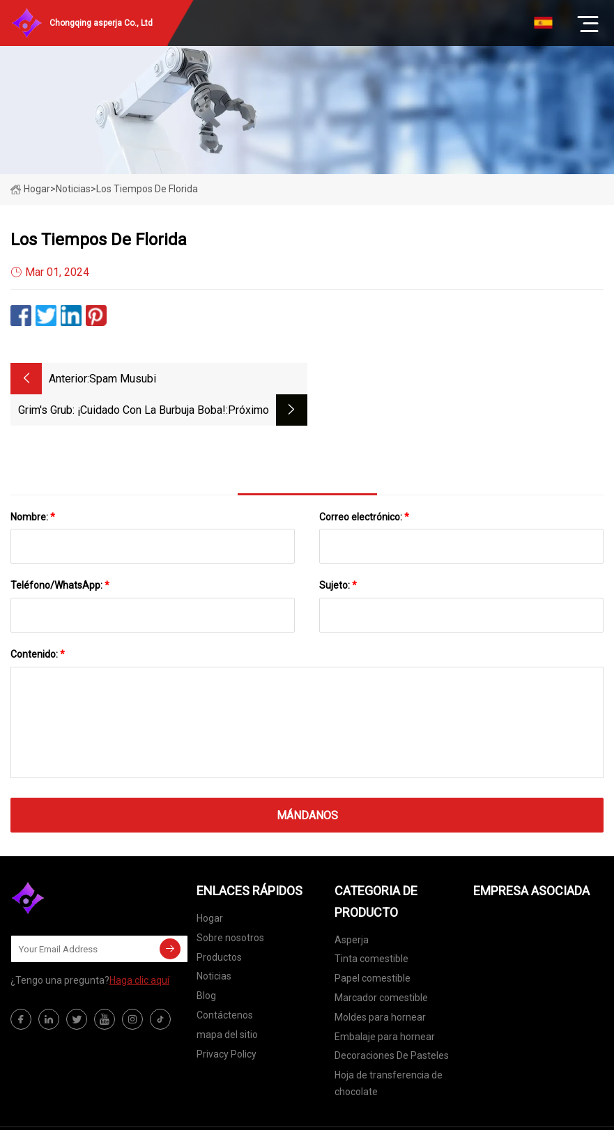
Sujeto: (338, 553)
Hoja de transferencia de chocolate (389, 1052)
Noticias (214, 944)
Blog (206, 964)
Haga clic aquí (139, 948)
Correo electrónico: (364, 485)
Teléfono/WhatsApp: (59, 553)
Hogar (30, 188)
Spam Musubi (122, 378)
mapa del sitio (227, 1003)
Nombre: (32, 485)
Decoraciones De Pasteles (392, 1024)
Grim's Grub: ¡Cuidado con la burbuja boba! (418, 378)
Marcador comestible (381, 966)
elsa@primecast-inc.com (477, 1112)
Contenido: (37, 622)
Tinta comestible (371, 927)
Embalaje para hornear (385, 1005)
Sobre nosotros (230, 906)
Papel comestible (372, 946)
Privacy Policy (226, 1022)
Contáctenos (225, 983)
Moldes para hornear (380, 985)
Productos (219, 925)
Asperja (352, 908)
